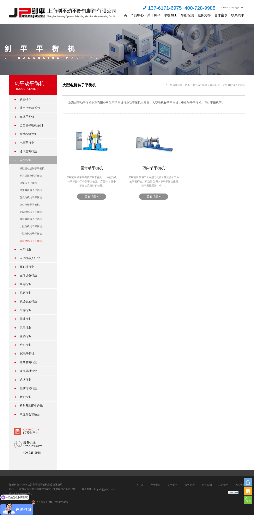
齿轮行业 (25, 310)
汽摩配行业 (27, 142)
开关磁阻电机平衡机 (31, 175)
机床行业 (25, 292)
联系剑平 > (30, 433)
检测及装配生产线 (31, 405)
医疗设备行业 (28, 275)
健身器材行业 (28, 371)
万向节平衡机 (154, 168)
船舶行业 (25, 336)
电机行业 (25, 160)
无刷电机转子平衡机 (31, 211)
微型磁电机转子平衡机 (32, 168)
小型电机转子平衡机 (31, 226)
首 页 (139, 484)
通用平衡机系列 (30, 108)
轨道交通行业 (28, 301)
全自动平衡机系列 (31, 125)
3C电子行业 (27, 353)
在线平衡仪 (27, 116)
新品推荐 (25, 99)
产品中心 (137, 15)
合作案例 (221, 15)
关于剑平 (154, 15)
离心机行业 (27, 266)
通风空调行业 (28, 151)
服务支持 (204, 15)
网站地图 (240, 484)
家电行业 (25, 284)
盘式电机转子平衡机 (31, 197)
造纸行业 (25, 379)
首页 (187, 85)
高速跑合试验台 (30, 414)
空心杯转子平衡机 (30, 204)
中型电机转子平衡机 (31, 233)
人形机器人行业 (30, 258)
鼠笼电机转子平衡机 (31, 190)
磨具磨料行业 (28, 362)
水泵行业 (25, 249)
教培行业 (25, 397)
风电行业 (25, 327)
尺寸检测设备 (28, 134)
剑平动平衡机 (199, 85)
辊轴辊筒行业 (28, 388)
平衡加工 (170, 15)
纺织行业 (25, 345)
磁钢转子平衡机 (28, 183)
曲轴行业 (25, 318)
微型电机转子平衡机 (31, 219)
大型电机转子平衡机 (31, 240)
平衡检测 (187, 15)
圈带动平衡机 (91, 168)
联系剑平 (237, 15)
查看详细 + (91, 196)
